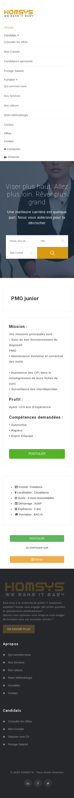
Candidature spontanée (18, 61)
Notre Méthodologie (16, 115)
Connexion (12, 149)
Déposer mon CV (18, 736)
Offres (7, 133)
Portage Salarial (14, 70)
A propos (10, 79)
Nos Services (12, 95)
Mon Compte (12, 51)
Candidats (11, 35)
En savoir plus (18, 629)
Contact (8, 124)
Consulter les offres (16, 42)
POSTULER (36, 453)
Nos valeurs (11, 105)
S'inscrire (11, 157)
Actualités (14, 685)
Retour (37, 559)
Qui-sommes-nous (15, 86)
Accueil (8, 27)
